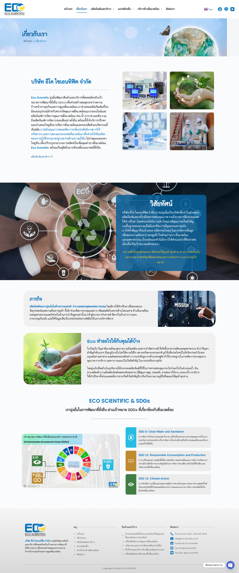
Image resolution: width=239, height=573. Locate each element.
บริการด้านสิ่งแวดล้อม (150, 9)
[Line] (226, 9)
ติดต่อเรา (170, 9)
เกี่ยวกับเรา (81, 9)
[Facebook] (220, 9)
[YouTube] (232, 9)
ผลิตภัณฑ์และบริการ (103, 9)
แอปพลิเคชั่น (126, 9)
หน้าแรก (68, 9)
